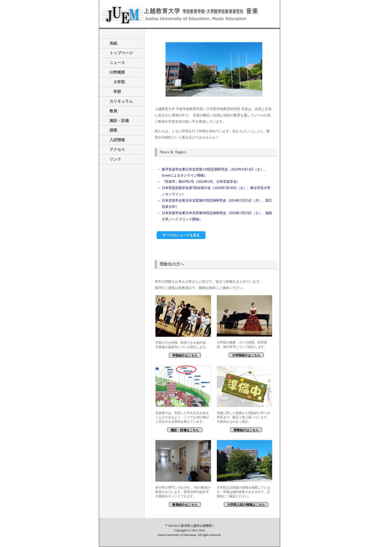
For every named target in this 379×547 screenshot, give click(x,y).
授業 (109, 130)
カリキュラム (117, 101)
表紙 (109, 43)
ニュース (113, 63)
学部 (111, 92)
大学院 (113, 82)
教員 (109, 111)
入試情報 (113, 140)
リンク (111, 159)
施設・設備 (115, 121)
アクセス (113, 149)
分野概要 (113, 72)
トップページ (121, 53)
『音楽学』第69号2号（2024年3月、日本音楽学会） (201, 181)
